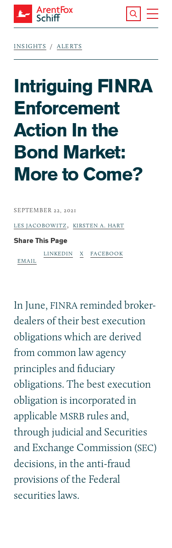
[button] (133, 13)
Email (27, 260)
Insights (30, 46)
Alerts (69, 46)
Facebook (106, 253)
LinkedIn (58, 253)
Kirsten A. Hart (98, 225)
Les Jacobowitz (40, 225)
